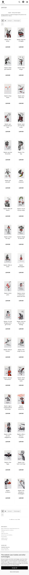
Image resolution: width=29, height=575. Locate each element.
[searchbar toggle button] (19, 2)
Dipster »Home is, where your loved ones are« (21, 294)
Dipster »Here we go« (21, 68)
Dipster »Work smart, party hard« (21, 379)
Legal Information (4, 533)
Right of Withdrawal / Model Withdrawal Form (10, 528)
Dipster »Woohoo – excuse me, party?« (21, 407)
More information (14, 572)
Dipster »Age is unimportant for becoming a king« (8, 407)
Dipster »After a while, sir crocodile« (21, 435)
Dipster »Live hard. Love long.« (21, 463)
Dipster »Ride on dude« (8, 265)
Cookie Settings (4, 539)
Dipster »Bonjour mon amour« (8, 378)
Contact (2, 531)
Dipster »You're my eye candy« (21, 209)
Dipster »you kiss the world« (8, 153)
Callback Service (4, 538)
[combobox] (10, 20)
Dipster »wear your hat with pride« (21, 125)
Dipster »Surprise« (21, 181)
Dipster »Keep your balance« (7, 68)
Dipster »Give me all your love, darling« (21, 323)
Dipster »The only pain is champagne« (21, 492)
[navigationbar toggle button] (27, 2)
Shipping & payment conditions (7, 530)
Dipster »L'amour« (7, 491)
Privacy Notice (16, 565)
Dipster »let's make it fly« (21, 96)
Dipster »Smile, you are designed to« (8, 435)
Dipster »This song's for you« (21, 350)
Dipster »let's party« (8, 40)
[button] (2, 20)
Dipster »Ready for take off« (21, 237)
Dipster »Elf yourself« (8, 181)
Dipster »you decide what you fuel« (8, 125)
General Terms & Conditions (6, 535)
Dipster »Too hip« (21, 153)
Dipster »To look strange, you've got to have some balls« (8, 323)
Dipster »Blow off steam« (7, 209)
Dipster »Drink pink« (7, 294)
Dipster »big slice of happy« (21, 40)
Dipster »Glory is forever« (8, 350)
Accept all (14, 568)
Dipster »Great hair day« (7, 237)
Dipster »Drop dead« (7, 96)
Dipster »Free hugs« (7, 463)
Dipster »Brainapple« (21, 265)
